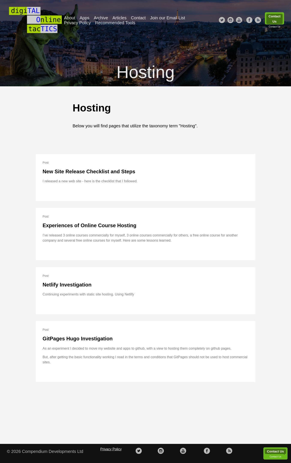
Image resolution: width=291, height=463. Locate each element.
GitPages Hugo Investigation (78, 338)
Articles (119, 17)
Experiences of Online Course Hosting (89, 225)
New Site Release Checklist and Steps (89, 171)
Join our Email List (167, 17)
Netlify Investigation (67, 285)
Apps (84, 17)
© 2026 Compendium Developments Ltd (45, 451)
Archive (101, 17)
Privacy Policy (77, 22)
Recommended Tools (115, 22)
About (69, 17)
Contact (138, 17)
